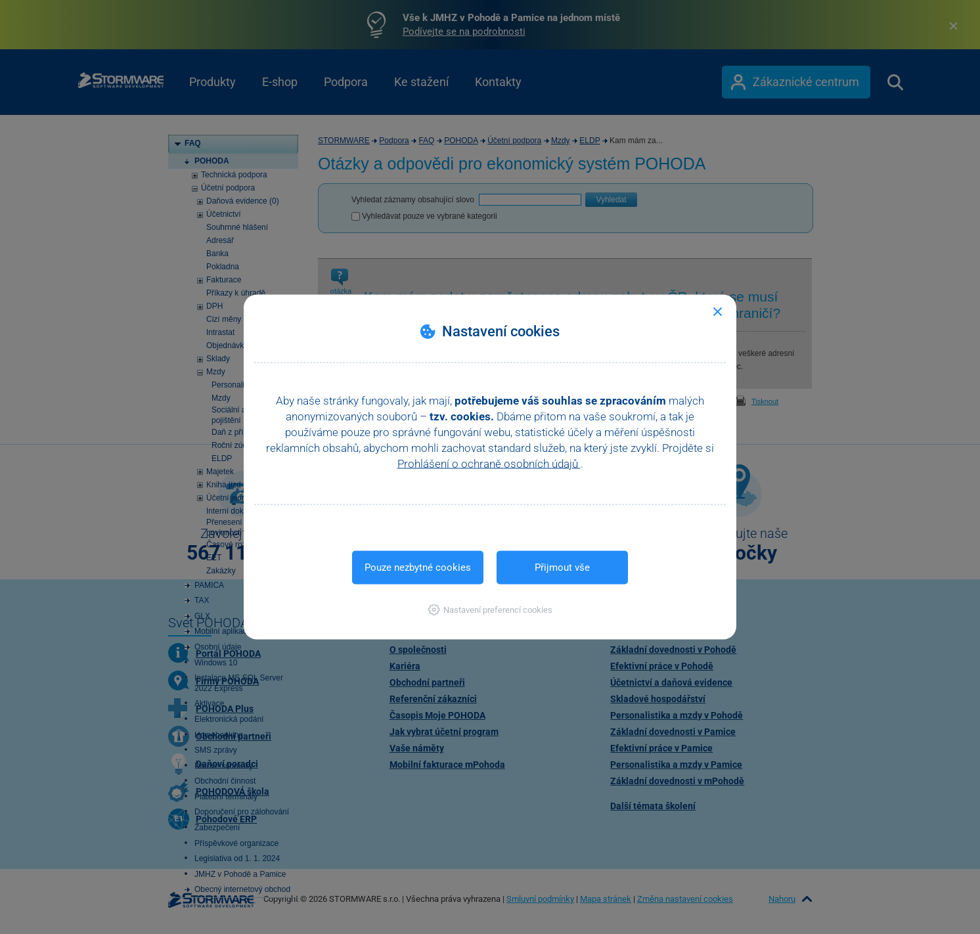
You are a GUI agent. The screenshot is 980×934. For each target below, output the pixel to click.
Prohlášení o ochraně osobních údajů (489, 463)
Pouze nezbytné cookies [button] (418, 567)
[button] (490, 610)
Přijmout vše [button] (562, 567)
